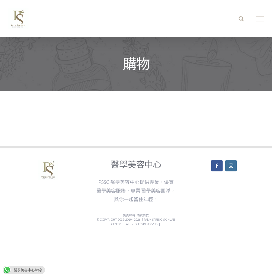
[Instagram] (231, 165)
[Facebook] (217, 165)
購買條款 (143, 215)
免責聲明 (129, 215)
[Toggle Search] (241, 18)
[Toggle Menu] (260, 19)
